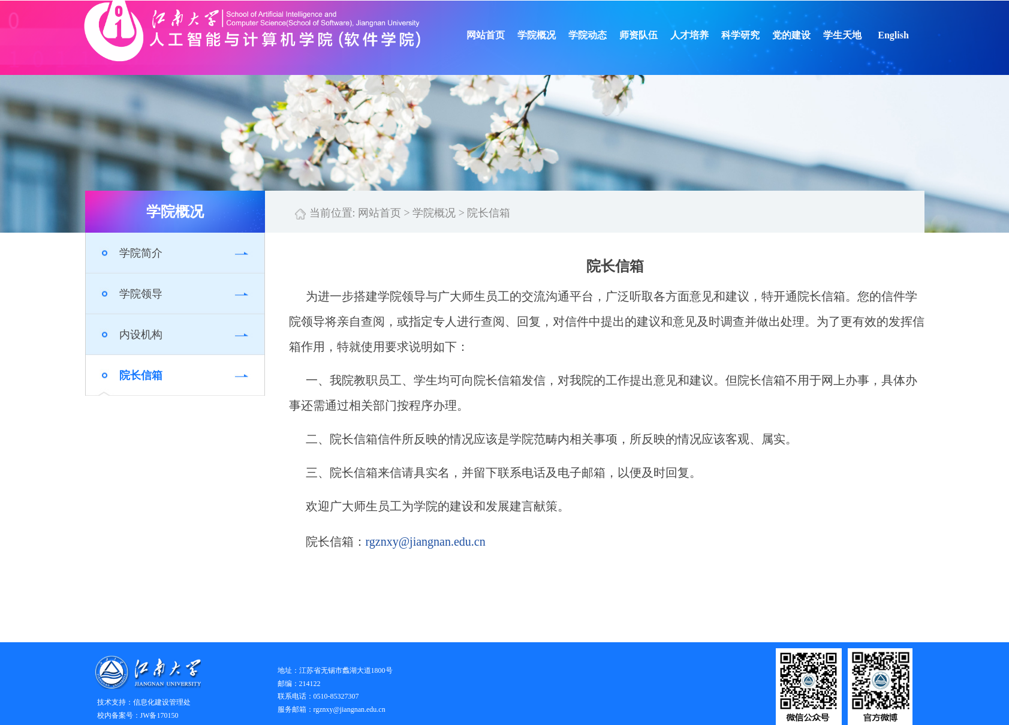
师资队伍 (654, 35)
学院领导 (140, 294)
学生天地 (858, 35)
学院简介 (140, 253)
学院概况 (552, 35)
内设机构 (140, 335)
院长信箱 (140, 375)
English (908, 35)
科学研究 (756, 35)
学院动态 (603, 35)
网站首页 (501, 35)
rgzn (376, 541)
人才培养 (705, 35)
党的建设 (807, 35)
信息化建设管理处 (162, 702)
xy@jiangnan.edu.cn (436, 541)
